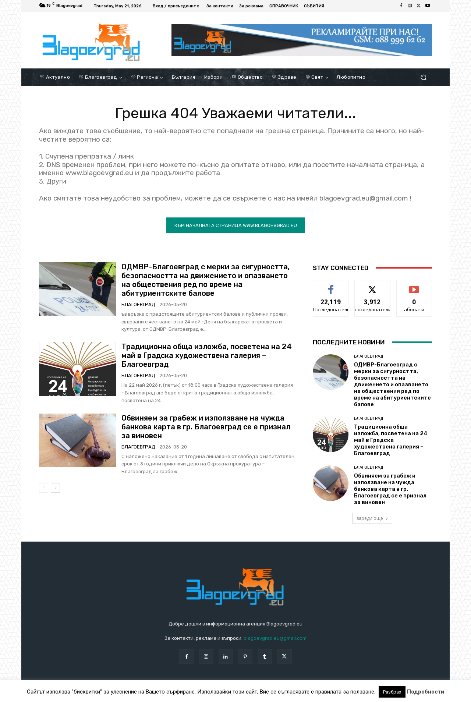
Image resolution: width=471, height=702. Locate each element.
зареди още (372, 518)
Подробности (425, 691)
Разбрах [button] (392, 692)
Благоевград (138, 304)
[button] (423, 77)
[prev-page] (43, 488)
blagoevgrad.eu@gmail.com (275, 638)
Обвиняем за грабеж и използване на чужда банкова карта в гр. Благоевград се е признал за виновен (205, 427)
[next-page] (55, 488)
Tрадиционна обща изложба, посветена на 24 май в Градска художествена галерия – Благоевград (206, 355)
